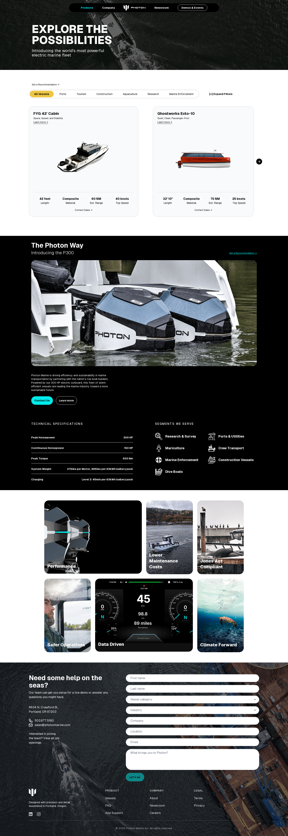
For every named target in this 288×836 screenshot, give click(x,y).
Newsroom (161, 7)
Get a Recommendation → (45, 84)
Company (108, 7)
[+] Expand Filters (221, 94)
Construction (104, 94)
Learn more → (40, 122)
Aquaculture (130, 94)
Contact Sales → (83, 210)
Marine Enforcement (181, 94)
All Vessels (41, 94)
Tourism (81, 94)
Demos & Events (192, 7)
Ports (63, 94)
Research (153, 94)
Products (87, 7)
